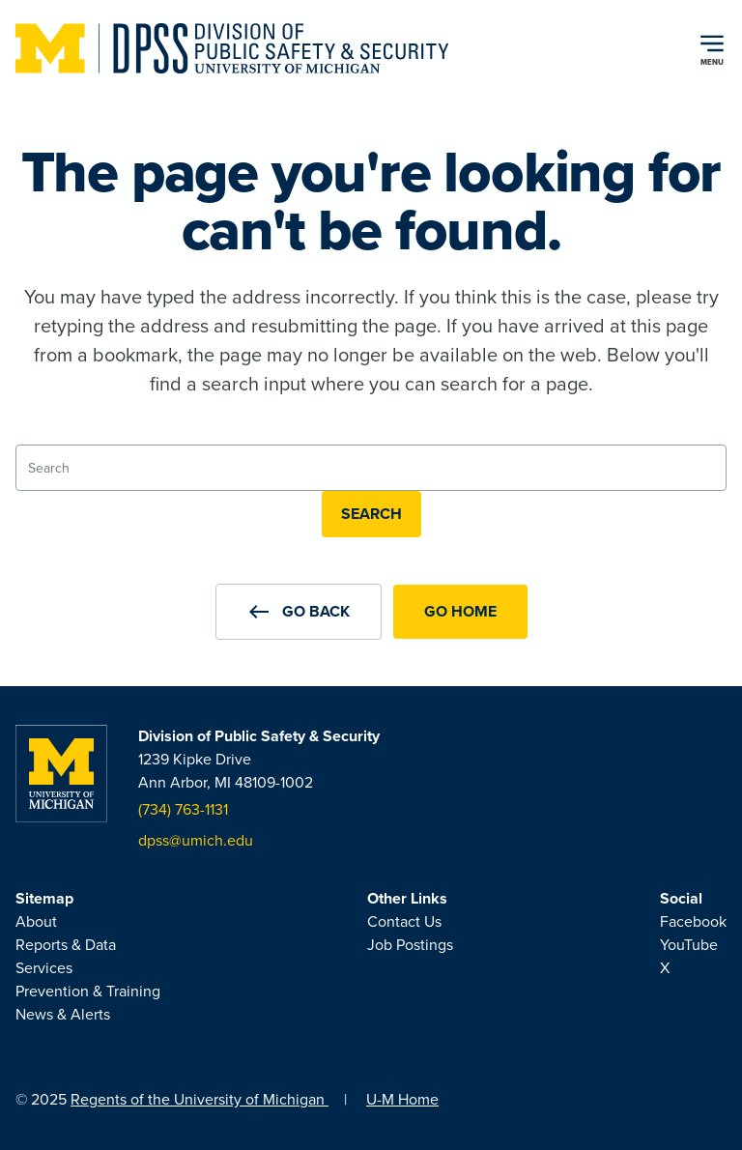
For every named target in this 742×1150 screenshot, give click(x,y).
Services (43, 968)
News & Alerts (62, 1014)
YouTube (689, 945)
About (36, 921)
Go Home (460, 611)
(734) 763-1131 (183, 809)
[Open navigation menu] (712, 48)
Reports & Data (65, 945)
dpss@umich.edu (195, 840)
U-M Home (402, 1099)
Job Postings (410, 945)
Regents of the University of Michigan (199, 1099)
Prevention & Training (87, 991)
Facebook (693, 921)
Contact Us (404, 921)
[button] (298, 612)
